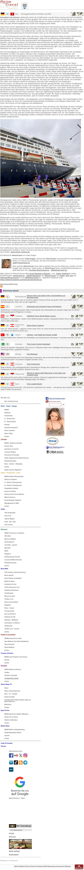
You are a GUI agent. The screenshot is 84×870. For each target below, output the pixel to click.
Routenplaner (14, 854)
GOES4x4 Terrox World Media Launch (41, 316)
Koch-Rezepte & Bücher (40, 274)
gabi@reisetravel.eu (21, 263)
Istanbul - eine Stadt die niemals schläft (42, 335)
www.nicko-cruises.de (20, 252)
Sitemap (39, 866)
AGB (44, 866)
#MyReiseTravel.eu (59, 270)
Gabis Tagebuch (63, 274)
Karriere (33, 866)
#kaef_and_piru (66, 276)
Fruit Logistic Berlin (34, 384)
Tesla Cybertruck (33, 364)
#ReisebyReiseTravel (9, 278)
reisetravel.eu (19, 276)
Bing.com (12, 836)
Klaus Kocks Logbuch (35, 325)
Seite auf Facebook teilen (57, 398)
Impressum (60, 866)
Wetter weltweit (14, 851)
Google (11, 833)
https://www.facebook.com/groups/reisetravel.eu (21, 280)
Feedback (21, 866)
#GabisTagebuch (33, 276)
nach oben (79, 868)
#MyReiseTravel (31, 278)
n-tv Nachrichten (16, 830)
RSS (15, 866)
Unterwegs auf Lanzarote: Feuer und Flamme (44, 307)
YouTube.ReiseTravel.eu (39, 270)
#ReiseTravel (50, 276)
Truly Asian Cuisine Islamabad (38, 344)
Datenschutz (52, 866)
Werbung (68, 866)
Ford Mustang (32, 354)
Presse (27, 866)
